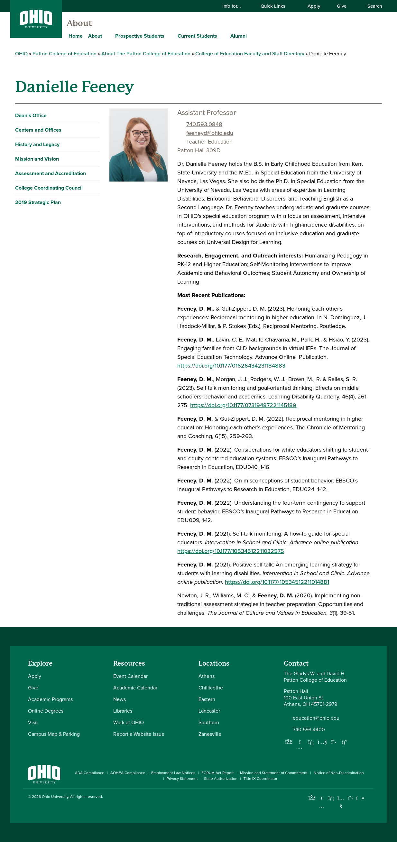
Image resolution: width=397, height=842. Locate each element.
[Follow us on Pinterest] (345, 742)
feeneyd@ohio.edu (209, 133)
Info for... (235, 6)
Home (76, 36)
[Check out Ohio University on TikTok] (360, 798)
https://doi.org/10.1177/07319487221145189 (243, 405)
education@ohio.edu (316, 718)
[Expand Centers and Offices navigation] (93, 130)
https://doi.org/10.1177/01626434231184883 (231, 365)
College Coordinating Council (49, 188)
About (79, 23)
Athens (206, 676)
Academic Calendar (135, 687)
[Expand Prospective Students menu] (169, 35)
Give (341, 6)
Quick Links (277, 6)
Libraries (122, 711)
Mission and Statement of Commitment (274, 773)
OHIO (21, 53)
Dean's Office (31, 115)
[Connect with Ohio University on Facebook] (312, 798)
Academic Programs (50, 699)
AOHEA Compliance (127, 773)
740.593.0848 (204, 124)
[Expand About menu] (106, 35)
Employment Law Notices (173, 773)
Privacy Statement (182, 778)
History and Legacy (37, 144)
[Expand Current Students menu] (222, 35)
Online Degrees (45, 711)
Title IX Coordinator (260, 778)
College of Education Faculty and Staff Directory (249, 53)
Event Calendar (130, 676)
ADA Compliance (89, 773)
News (119, 699)
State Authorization (220, 778)
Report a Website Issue (138, 734)
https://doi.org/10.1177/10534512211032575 (230, 551)
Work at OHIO (128, 722)
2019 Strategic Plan (38, 202)
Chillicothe (210, 687)
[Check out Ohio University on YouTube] (341, 802)
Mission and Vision (37, 159)
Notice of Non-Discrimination (339, 773)
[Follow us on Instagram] (300, 747)
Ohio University (55, 797)
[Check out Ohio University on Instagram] (322, 806)
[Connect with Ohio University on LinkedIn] (331, 798)
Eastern (206, 699)
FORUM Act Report (217, 773)
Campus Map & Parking (54, 734)
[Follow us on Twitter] (333, 742)
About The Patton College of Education (145, 53)
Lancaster (209, 711)
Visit (33, 722)
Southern (208, 722)
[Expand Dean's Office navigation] (93, 115)
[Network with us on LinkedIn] (311, 742)
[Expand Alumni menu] (251, 35)
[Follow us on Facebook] (288, 742)
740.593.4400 (309, 729)
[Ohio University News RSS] (370, 798)
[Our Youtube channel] (322, 742)
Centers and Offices (38, 130)
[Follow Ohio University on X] (350, 798)
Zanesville (209, 734)
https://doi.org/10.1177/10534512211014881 (277, 582)
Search (371, 6)
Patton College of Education (64, 53)
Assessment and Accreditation (50, 173)
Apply (314, 6)
